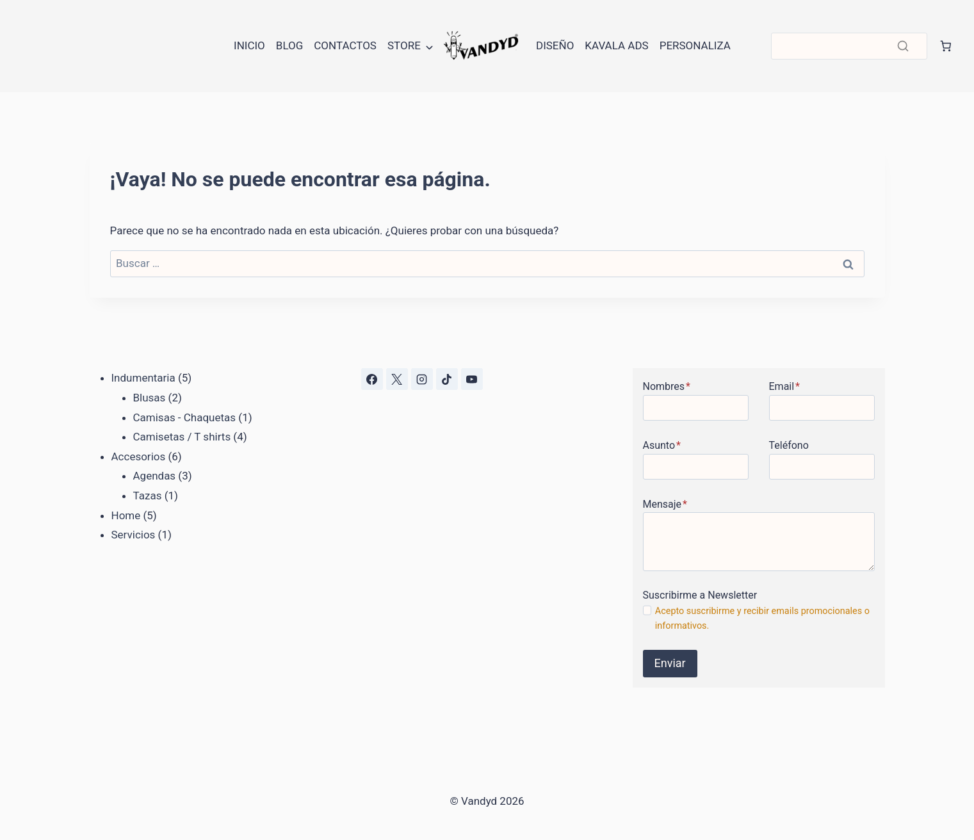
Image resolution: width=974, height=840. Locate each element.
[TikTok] (447, 379)
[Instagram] (422, 379)
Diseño (555, 45)
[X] (397, 379)
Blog (289, 45)
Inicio (249, 45)
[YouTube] (472, 379)
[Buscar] (849, 46)
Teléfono (789, 445)
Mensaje (665, 504)
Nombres (666, 386)
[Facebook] (372, 379)
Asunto (662, 445)
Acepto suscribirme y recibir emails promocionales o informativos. (762, 618)
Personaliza (695, 45)
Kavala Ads (616, 45)
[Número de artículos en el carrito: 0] (945, 46)
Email (784, 386)
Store (404, 45)
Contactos (345, 45)
